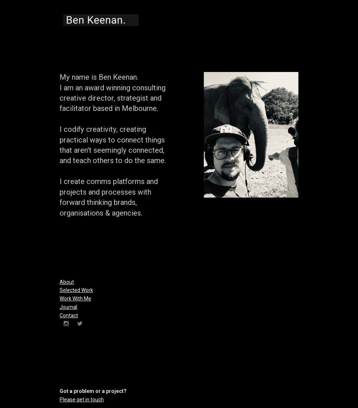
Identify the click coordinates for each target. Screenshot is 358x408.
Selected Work (76, 290)
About (67, 282)
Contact (69, 315)
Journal (68, 307)
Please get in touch (82, 399)
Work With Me (75, 299)
